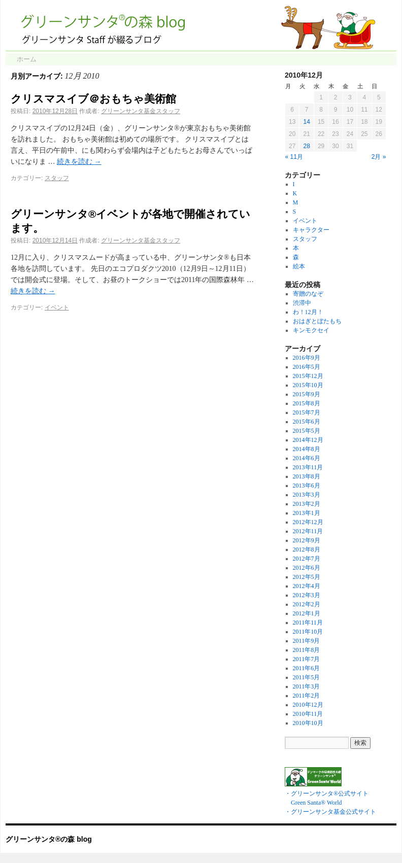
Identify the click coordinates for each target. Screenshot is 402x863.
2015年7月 (306, 412)
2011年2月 (306, 695)
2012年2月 (306, 604)
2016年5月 (306, 366)
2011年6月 (306, 668)
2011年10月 (308, 631)
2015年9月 (306, 394)
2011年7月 (306, 659)
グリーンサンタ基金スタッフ (140, 111)
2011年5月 (306, 677)
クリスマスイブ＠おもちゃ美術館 (93, 99)
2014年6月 (306, 458)
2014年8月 (306, 449)
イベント (57, 307)
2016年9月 (306, 357)
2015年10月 (308, 385)
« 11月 (294, 156)
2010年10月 (308, 723)
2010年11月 (308, 713)
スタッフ (57, 178)
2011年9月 (306, 640)
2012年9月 (306, 540)
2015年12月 (308, 375)
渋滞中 (302, 302)
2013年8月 (306, 476)
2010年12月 (308, 704)
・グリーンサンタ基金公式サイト (330, 811)
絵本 (299, 266)
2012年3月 (306, 595)
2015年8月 (306, 403)
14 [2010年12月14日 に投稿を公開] (306, 121)
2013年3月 (306, 494)
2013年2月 (306, 503)
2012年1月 (306, 613)
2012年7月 (306, 558)
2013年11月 (308, 467)
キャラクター (311, 229)
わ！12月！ (308, 312)
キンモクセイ (311, 330)
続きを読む (79, 161)
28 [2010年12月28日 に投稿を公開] (306, 146)
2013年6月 (306, 485)
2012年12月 (308, 522)
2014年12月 (308, 439)
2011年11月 (308, 622)
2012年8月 (306, 549)
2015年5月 (306, 430)
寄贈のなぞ (308, 293)
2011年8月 (306, 649)
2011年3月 (306, 686)
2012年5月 (306, 576)
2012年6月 (306, 567)
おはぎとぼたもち (317, 321)
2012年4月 (306, 586)
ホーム (27, 59)
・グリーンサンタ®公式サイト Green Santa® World (326, 793)
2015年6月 (306, 421)
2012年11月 (308, 531)
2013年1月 (306, 512)
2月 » (379, 156)
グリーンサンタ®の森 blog (49, 839)
